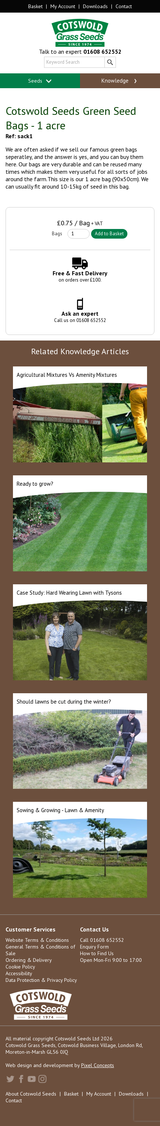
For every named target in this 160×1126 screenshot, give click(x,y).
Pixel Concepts (97, 1065)
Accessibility (19, 973)
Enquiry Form (94, 946)
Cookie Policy (20, 966)
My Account (62, 6)
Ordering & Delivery (29, 960)
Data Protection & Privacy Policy (41, 980)
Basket (35, 6)
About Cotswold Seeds (31, 1093)
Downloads (95, 6)
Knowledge (119, 80)
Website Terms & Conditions (37, 940)
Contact (124, 6)
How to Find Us (97, 953)
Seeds (40, 80)
